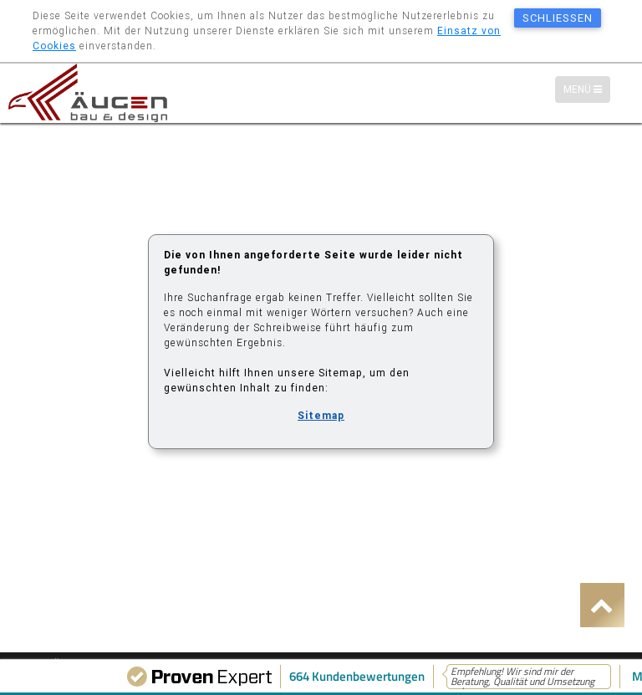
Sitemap (321, 415)
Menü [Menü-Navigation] (586, 90)
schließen (557, 18)
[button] (602, 605)
